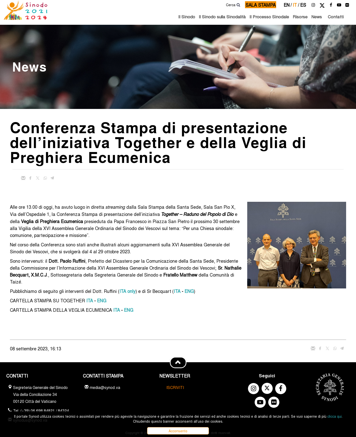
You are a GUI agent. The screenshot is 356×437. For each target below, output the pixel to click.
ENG (189, 291)
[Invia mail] (23, 178)
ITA (177, 291)
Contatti (336, 16)
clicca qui (334, 416)
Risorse (300, 16)
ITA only (127, 291)
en (288, 4)
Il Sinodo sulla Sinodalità (222, 16)
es (303, 4)
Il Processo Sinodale (269, 16)
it (296, 4)
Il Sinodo (186, 16)
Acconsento (178, 430)
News (316, 16)
